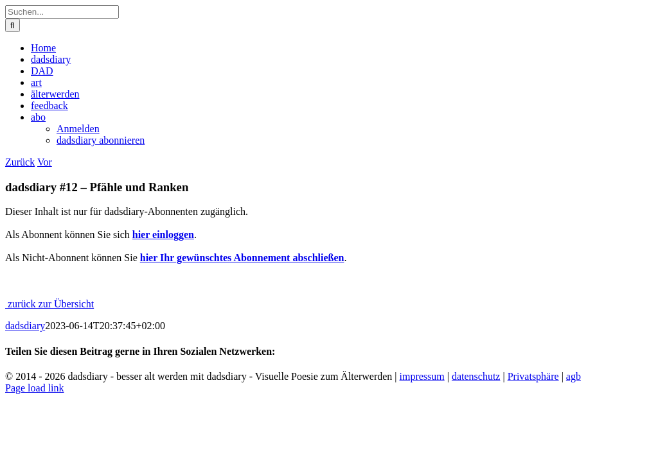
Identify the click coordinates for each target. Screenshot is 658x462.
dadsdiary (25, 325)
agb (573, 376)
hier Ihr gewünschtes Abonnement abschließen (242, 257)
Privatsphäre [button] (533, 376)
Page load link (34, 387)
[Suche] (12, 25)
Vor (44, 162)
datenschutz (476, 376)
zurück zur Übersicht (49, 303)
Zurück (20, 162)
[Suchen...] (62, 12)
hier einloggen (163, 234)
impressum (422, 376)
